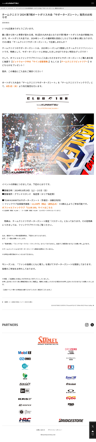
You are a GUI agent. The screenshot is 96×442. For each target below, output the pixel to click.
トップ (3, 8)
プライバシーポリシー (55, 430)
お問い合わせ (40, 430)
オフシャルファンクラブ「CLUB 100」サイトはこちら (27, 207)
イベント (10, 8)
